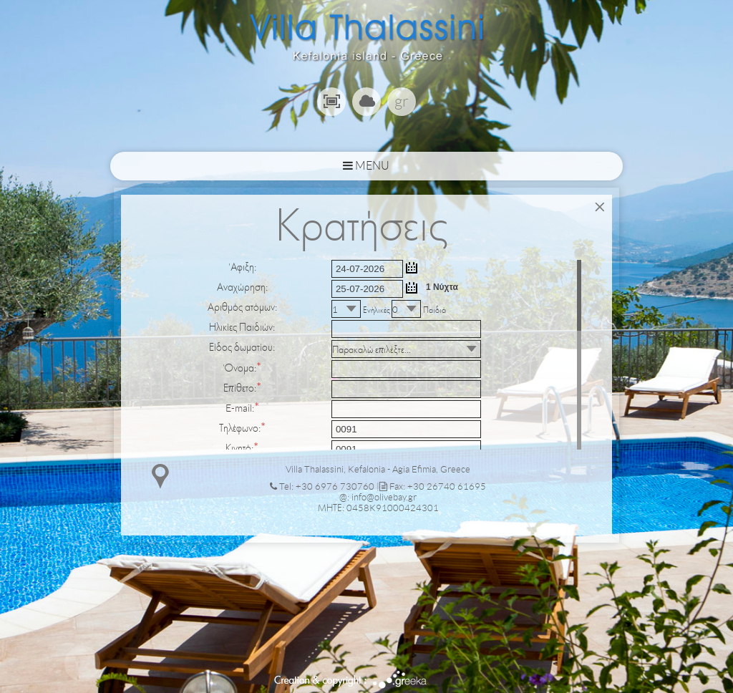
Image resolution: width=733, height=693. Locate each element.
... (411, 267)
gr (401, 101)
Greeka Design (400, 680)
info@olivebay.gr (384, 497)
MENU (366, 166)
